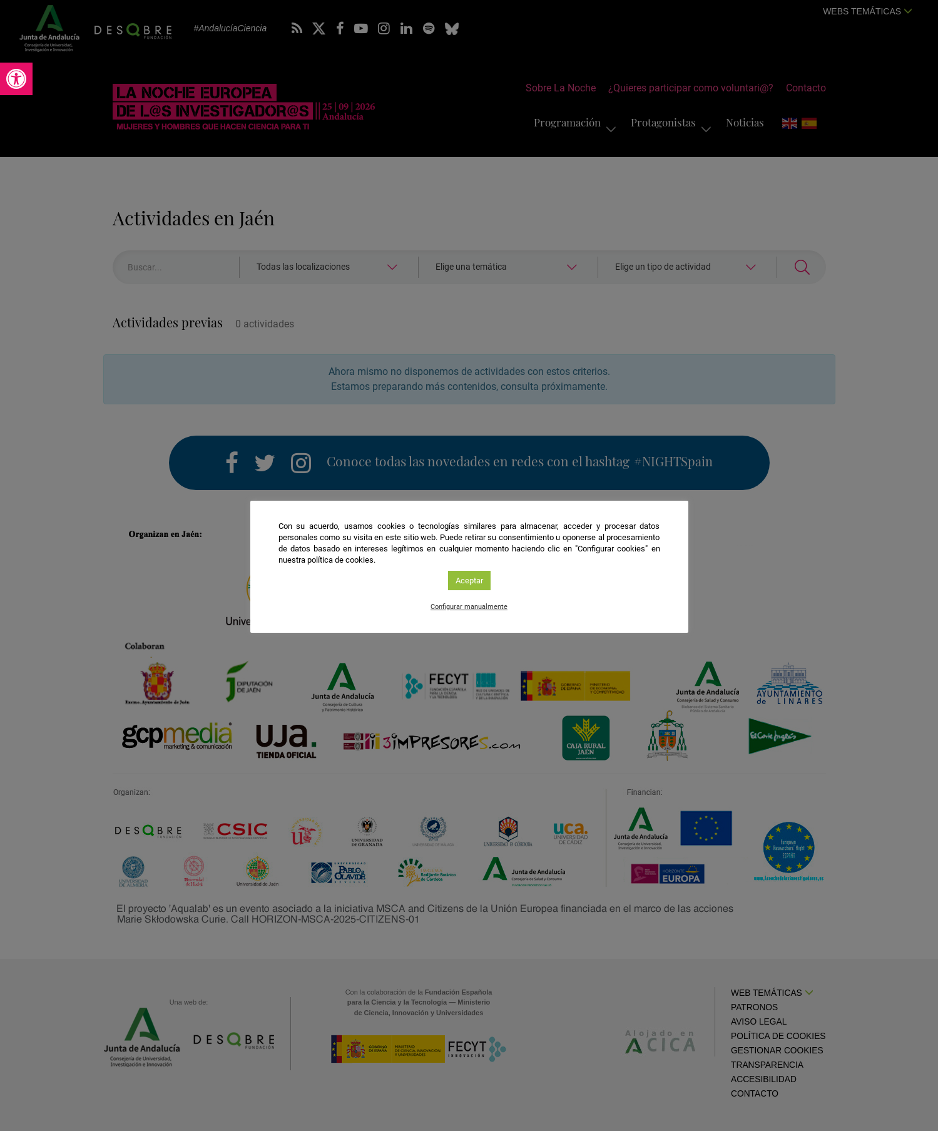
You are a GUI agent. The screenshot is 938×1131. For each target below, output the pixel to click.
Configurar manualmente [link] (469, 607)
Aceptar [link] (469, 580)
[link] (16, 79)
